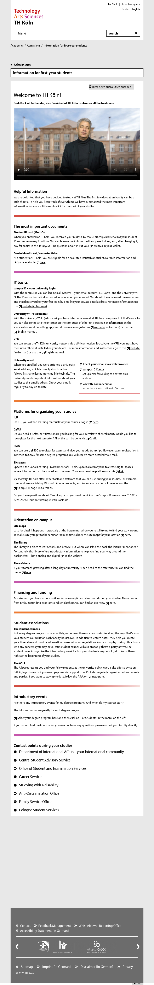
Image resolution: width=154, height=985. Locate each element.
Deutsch (126, 9)
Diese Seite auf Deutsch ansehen (111, 87)
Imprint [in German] (56, 966)
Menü (22, 33)
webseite (99, 327)
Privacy (127, 966)
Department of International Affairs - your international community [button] (69, 751)
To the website (73, 556)
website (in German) (34, 306)
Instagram (98, 676)
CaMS (92, 438)
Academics (17, 45)
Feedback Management (54, 925)
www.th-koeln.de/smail (98, 384)
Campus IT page (27, 488)
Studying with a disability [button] (36, 784)
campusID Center (93, 369)
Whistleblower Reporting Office (100, 925)
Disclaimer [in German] (96, 966)
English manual (26, 331)
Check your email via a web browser (105, 364)
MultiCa (99, 246)
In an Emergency (131, 4)
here (42, 262)
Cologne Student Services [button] (36, 809)
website (135, 348)
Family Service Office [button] (32, 801)
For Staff (112, 4)
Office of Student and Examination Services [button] (50, 768)
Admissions (33, 45)
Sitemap (26, 966)
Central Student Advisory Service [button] (42, 760)
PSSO (35, 450)
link (121, 471)
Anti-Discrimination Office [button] (36, 793)
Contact (25, 925)
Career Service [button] (27, 776)
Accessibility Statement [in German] (44, 930)
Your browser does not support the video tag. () (77, 144)
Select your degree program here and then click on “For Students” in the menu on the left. (71, 718)
